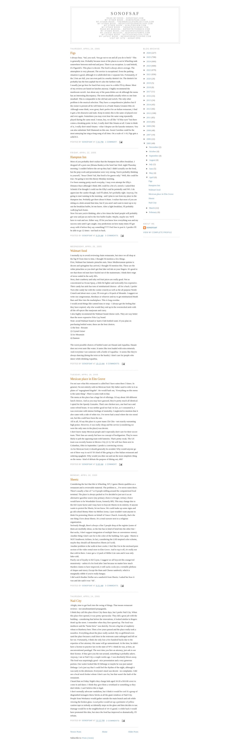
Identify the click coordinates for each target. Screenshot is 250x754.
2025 (149, 57)
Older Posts (133, 731)
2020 (149, 78)
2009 (149, 126)
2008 (149, 130)
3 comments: (112, 236)
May (151, 173)
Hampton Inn (78, 157)
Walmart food (78, 250)
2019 (149, 83)
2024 (149, 61)
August (152, 160)
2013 (149, 109)
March (152, 208)
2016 (149, 96)
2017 (149, 91)
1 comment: (111, 142)
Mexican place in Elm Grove (87, 379)
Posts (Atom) (88, 738)
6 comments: (113, 364)
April (151, 177)
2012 (149, 113)
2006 (149, 139)
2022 (149, 70)
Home (104, 731)
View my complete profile (157, 232)
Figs (72, 53)
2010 (149, 122)
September (154, 155)
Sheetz (74, 479)
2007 (149, 134)
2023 (149, 65)
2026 (149, 53)
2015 (149, 100)
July (151, 164)
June (151, 168)
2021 (149, 74)
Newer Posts (75, 731)
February (153, 212)
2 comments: (113, 721)
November (154, 147)
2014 (149, 104)
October (153, 151)
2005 (149, 143)
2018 (149, 87)
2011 (149, 117)
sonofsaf (125, 13)
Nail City (75, 601)
